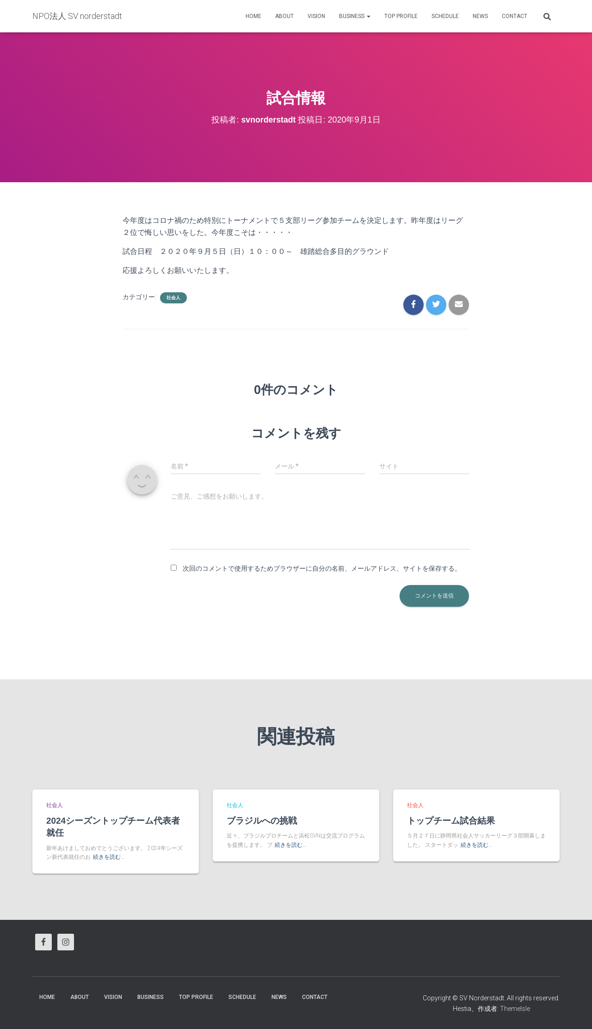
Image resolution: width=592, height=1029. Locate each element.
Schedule (445, 16)
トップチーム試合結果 (451, 821)
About (284, 16)
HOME (253, 16)
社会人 (173, 297)
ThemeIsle (515, 1008)
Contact (514, 16)
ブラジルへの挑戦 (262, 821)
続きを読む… (108, 857)
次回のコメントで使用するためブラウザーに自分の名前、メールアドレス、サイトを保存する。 (322, 568)
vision (316, 16)
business (354, 16)
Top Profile (401, 16)
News (480, 16)
